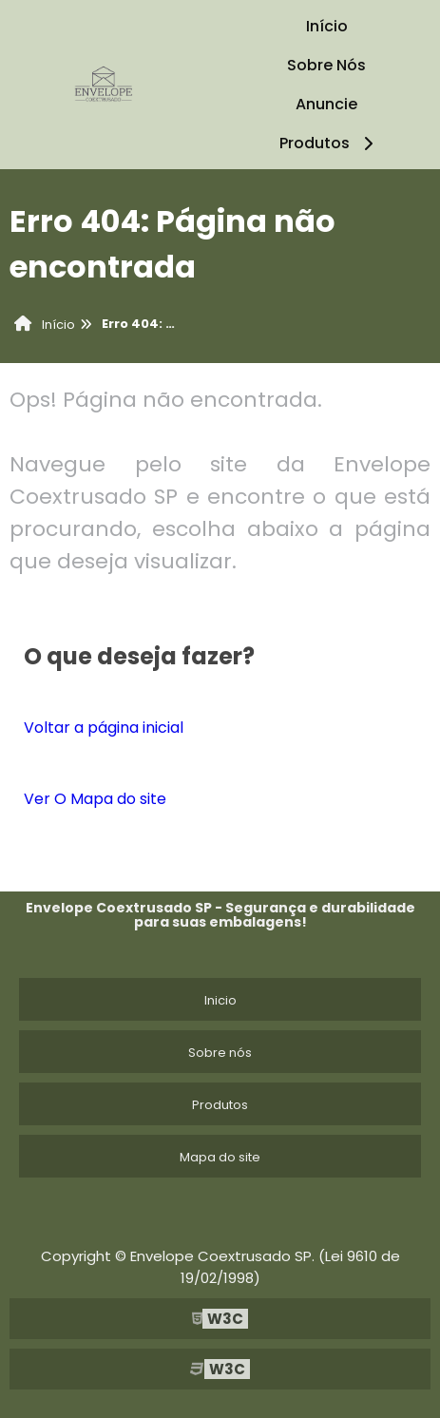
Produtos (329, 143)
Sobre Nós (326, 65)
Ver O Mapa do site (95, 799)
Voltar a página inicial (103, 727)
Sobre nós (220, 1053)
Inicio (220, 1000)
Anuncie (326, 104)
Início (327, 26)
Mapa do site (220, 1157)
